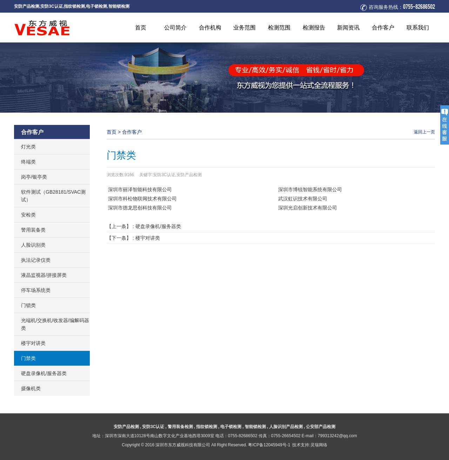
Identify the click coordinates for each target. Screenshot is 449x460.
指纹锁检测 (74, 6)
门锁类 (28, 305)
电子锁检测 (96, 6)
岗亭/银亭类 (34, 176)
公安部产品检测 (320, 426)
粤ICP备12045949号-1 (269, 445)
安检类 (28, 214)
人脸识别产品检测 (286, 426)
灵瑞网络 (318, 445)
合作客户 (132, 131)
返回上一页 (424, 132)
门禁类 (28, 358)
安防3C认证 (51, 6)
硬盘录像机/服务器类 (44, 373)
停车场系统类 (36, 290)
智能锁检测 (118, 6)
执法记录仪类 (36, 260)
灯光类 (28, 146)
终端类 (28, 161)
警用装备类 (33, 229)
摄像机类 (31, 388)
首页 (111, 131)
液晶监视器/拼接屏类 (44, 275)
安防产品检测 (26, 6)
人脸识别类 (33, 244)
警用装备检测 (180, 426)
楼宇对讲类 (33, 343)
